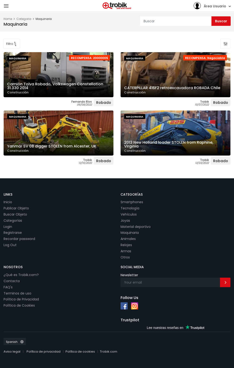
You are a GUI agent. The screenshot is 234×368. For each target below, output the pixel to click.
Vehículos (129, 214)
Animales (128, 239)
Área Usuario (209, 5)
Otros (125, 257)
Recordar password (19, 239)
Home (8, 19)
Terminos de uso (17, 293)
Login (8, 227)
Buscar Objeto (15, 214)
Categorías (13, 220)
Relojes (126, 245)
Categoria (23, 19)
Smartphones (132, 202)
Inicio (8, 202)
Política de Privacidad (21, 299)
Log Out (10, 245)
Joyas (125, 220)
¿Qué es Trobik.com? (21, 275)
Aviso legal (12, 351)
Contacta (12, 281)
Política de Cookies (19, 305)
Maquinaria (130, 232)
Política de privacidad (44, 351)
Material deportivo (136, 227)
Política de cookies (80, 351)
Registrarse (13, 232)
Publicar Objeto (16, 208)
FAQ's (8, 287)
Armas (126, 251)
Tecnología (130, 208)
